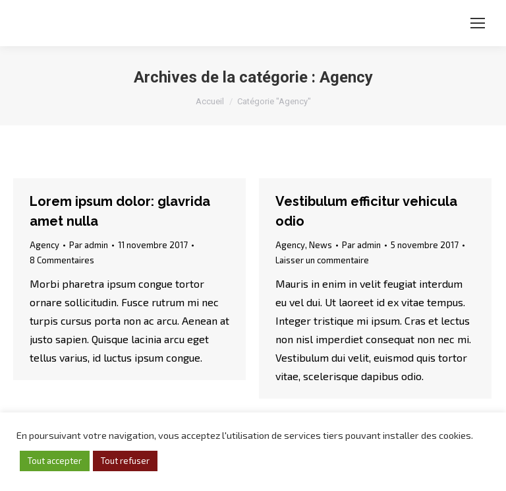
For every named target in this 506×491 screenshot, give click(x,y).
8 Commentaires (62, 260)
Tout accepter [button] (55, 460)
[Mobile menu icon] (478, 23)
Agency (44, 245)
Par (88, 245)
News (320, 245)
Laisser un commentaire (322, 260)
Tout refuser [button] (125, 460)
